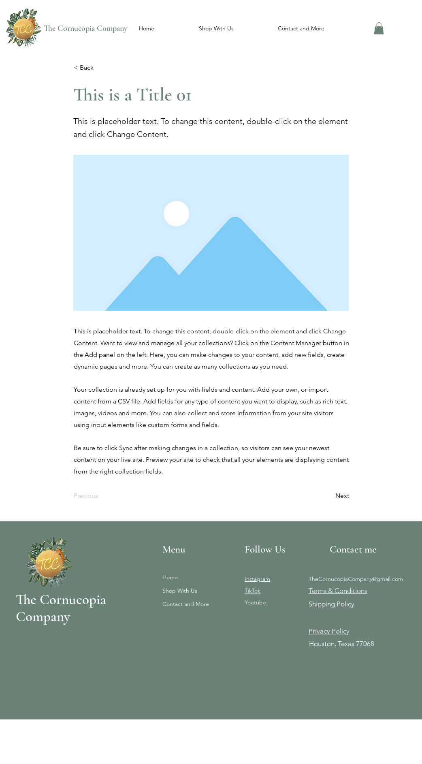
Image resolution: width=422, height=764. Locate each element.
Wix (88, 749)
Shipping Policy (331, 604)
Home (170, 577)
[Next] (329, 496)
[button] (216, 28)
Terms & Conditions (338, 591)
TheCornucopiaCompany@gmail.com (356, 579)
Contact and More (185, 604)
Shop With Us (179, 590)
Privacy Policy (329, 631)
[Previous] (100, 496)
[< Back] (100, 68)
